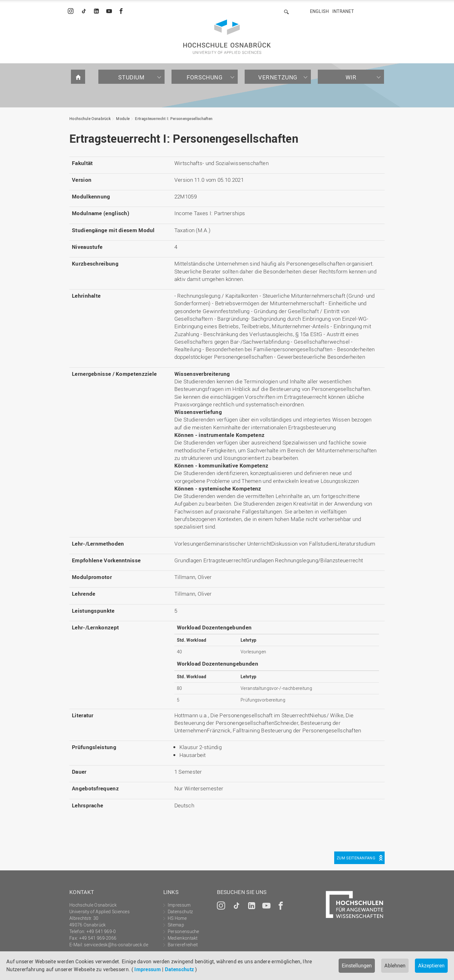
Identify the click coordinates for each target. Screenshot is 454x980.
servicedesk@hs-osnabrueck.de (116, 945)
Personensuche (183, 931)
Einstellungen (357, 965)
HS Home (177, 918)
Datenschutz (179, 969)
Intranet (343, 11)
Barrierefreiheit (183, 945)
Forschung (204, 77)
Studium (131, 77)
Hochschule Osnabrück (90, 118)
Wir (351, 77)
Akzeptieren (431, 965)
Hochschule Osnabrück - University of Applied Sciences (227, 36)
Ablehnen (394, 965)
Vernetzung (277, 77)
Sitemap (176, 925)
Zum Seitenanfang (356, 857)
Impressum (147, 969)
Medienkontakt (183, 938)
